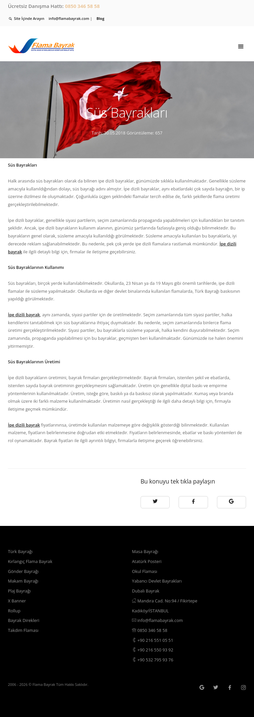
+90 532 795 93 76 (152, 660)
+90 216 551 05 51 (152, 640)
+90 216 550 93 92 (152, 650)
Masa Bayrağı (145, 551)
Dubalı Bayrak (145, 591)
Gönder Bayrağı (23, 571)
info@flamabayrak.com (157, 620)
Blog (101, 18)
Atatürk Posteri (146, 561)
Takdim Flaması (23, 630)
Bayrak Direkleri (23, 620)
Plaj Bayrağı (19, 591)
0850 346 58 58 (82, 6)
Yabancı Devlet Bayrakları (157, 581)
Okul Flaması (144, 571)
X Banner (17, 601)
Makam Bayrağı (23, 581)
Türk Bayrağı (20, 551)
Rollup (14, 611)
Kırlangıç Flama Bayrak (30, 561)
